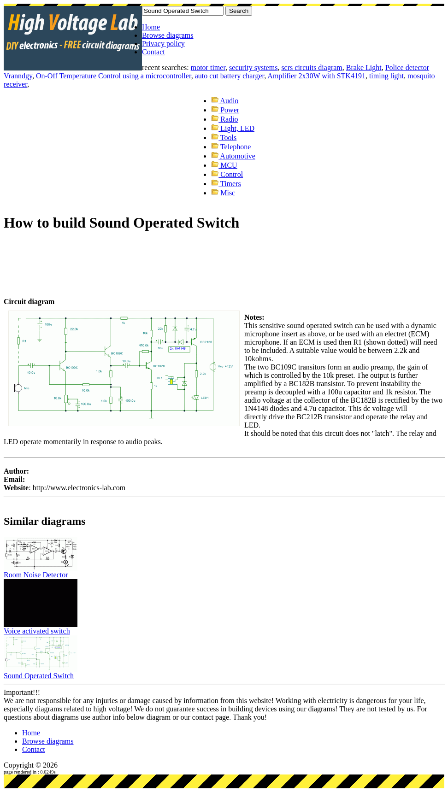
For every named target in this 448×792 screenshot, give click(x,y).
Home (151, 27)
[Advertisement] (171, 253)
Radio (224, 119)
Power (225, 110)
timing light (386, 76)
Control (227, 174)
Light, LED (232, 128)
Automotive (233, 156)
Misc (223, 193)
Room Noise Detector (36, 575)
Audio (224, 101)
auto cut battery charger (230, 76)
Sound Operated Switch (39, 676)
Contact (153, 52)
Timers (226, 184)
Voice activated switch (37, 631)
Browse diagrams (168, 35)
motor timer (208, 67)
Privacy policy (163, 43)
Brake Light (364, 67)
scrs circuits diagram (311, 67)
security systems (253, 67)
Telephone (231, 147)
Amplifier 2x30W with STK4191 (316, 76)
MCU (224, 165)
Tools (223, 137)
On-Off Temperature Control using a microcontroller (113, 76)
